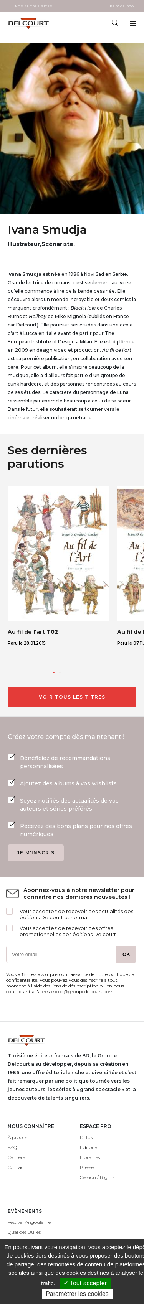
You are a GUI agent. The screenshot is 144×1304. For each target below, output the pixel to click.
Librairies (90, 1157)
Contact (16, 1167)
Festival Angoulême (29, 1222)
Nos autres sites (34, 6)
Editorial (89, 1147)
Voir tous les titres (72, 697)
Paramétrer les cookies (77, 1294)
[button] (53, 672)
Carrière (16, 1157)
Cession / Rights (97, 1177)
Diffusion (89, 1137)
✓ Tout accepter (85, 1283)
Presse (87, 1167)
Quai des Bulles (24, 1232)
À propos (17, 1137)
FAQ (12, 1147)
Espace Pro (122, 6)
